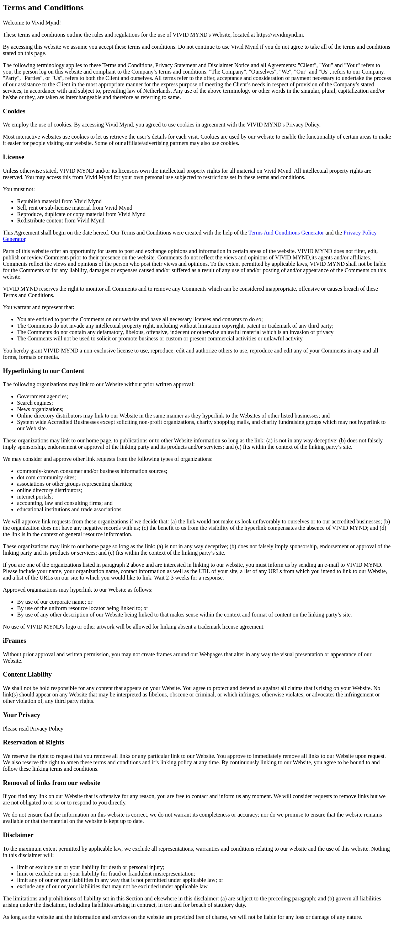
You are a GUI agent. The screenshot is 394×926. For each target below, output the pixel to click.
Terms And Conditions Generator (286, 233)
